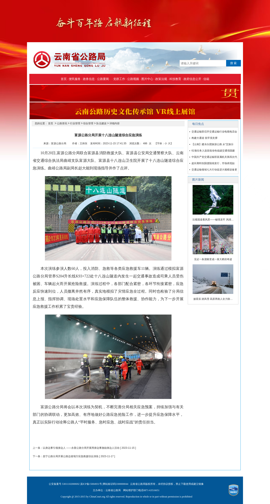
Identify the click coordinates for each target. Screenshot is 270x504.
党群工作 (119, 79)
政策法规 (161, 79)
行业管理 (75, 123)
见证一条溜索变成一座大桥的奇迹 (213, 259)
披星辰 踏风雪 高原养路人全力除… (213, 298)
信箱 (206, 79)
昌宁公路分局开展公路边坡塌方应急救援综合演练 (71, 456)
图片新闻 (198, 179)
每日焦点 (198, 124)
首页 (64, 79)
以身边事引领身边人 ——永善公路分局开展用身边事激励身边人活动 (81, 447)
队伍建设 (101, 123)
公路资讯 (62, 123)
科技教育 (175, 79)
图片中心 (147, 79)
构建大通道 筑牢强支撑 (204, 137)
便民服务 (75, 79)
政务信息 (89, 79)
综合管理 (88, 123)
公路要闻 (103, 79)
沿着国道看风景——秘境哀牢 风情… (213, 219)
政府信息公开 (192, 79)
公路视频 (133, 79)
